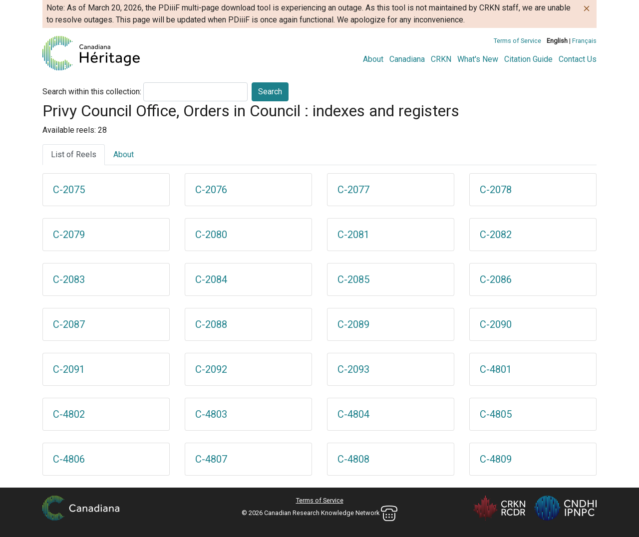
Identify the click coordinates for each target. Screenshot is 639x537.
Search (270, 91)
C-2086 (496, 279)
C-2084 (211, 279)
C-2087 (69, 324)
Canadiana (407, 59)
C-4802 (69, 414)
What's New (477, 59)
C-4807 (211, 459)
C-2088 (211, 324)
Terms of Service (517, 40)
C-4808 (353, 459)
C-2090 (496, 324)
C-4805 (496, 414)
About (373, 59)
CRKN (441, 59)
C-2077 (353, 190)
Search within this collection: (91, 91)
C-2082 (496, 235)
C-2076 (211, 190)
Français (584, 40)
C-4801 (496, 369)
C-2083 (69, 279)
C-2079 (69, 235)
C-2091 (69, 369)
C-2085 (353, 279)
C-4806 (69, 459)
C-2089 (353, 324)
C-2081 (353, 235)
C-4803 (211, 414)
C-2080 (211, 235)
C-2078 (496, 190)
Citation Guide (528, 59)
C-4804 (353, 414)
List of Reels (73, 154)
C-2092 (211, 369)
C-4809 (496, 459)
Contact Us (578, 59)
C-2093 (353, 369)
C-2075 (69, 190)
